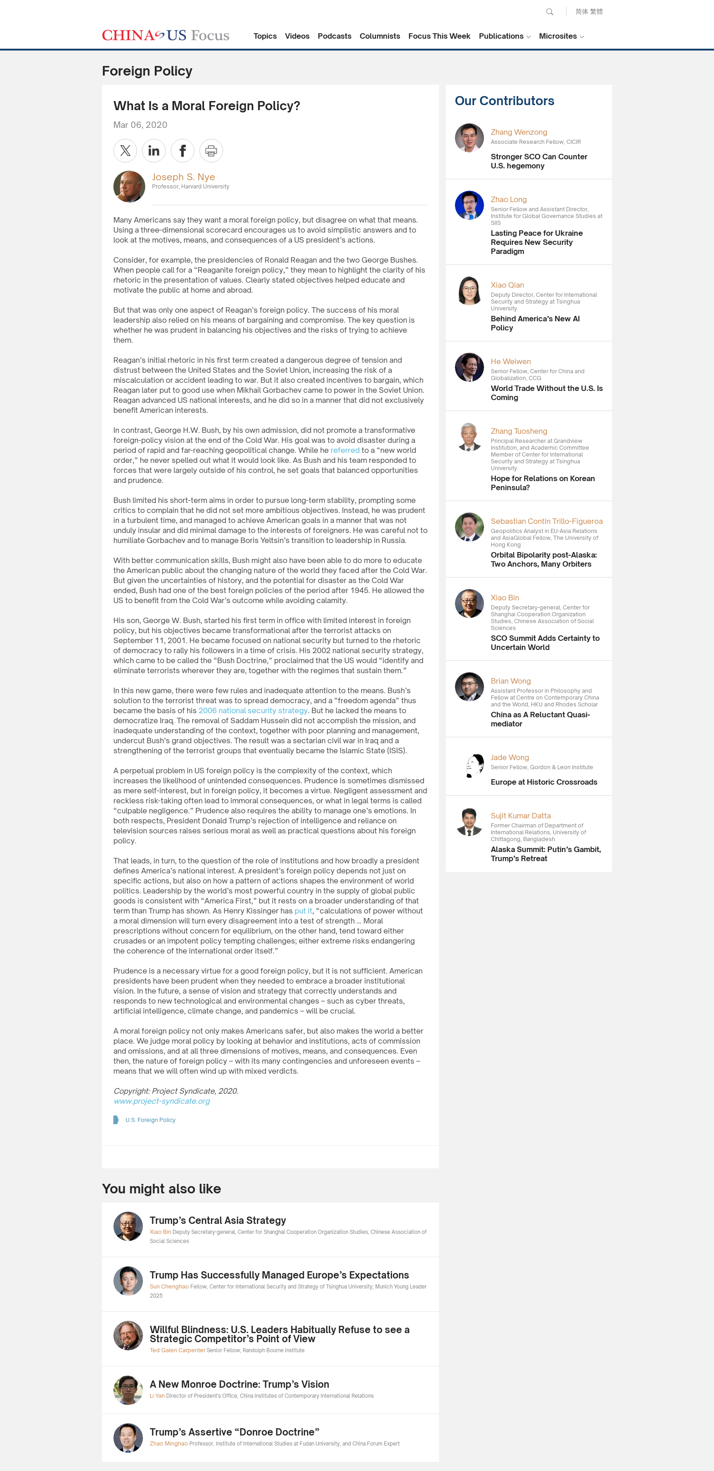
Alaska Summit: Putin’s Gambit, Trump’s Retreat (546, 854)
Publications (501, 36)
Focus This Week (439, 36)
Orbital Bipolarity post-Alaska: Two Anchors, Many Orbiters (544, 559)
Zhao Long (509, 199)
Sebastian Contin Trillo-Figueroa (547, 521)
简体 (582, 11)
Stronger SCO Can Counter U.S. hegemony (539, 161)
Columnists (380, 36)
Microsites (558, 36)
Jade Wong (510, 757)
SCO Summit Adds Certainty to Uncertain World (545, 643)
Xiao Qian (507, 284)
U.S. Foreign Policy (151, 1119)
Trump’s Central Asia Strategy (218, 1220)
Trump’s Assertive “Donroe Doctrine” (235, 1432)
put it (303, 910)
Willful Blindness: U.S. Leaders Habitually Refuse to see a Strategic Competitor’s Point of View (280, 1334)
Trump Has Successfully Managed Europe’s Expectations (279, 1275)
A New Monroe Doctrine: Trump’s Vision (239, 1384)
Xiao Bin (505, 597)
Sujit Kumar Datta (521, 815)
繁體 (596, 11)
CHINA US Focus (166, 35)
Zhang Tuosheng (519, 431)
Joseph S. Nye (183, 177)
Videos (297, 36)
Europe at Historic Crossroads (544, 781)
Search (549, 11)
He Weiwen (511, 361)
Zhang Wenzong (519, 132)
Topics (265, 36)
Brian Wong (511, 680)
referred (345, 450)
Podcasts (335, 36)
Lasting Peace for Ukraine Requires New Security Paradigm (537, 242)
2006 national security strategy (253, 710)
